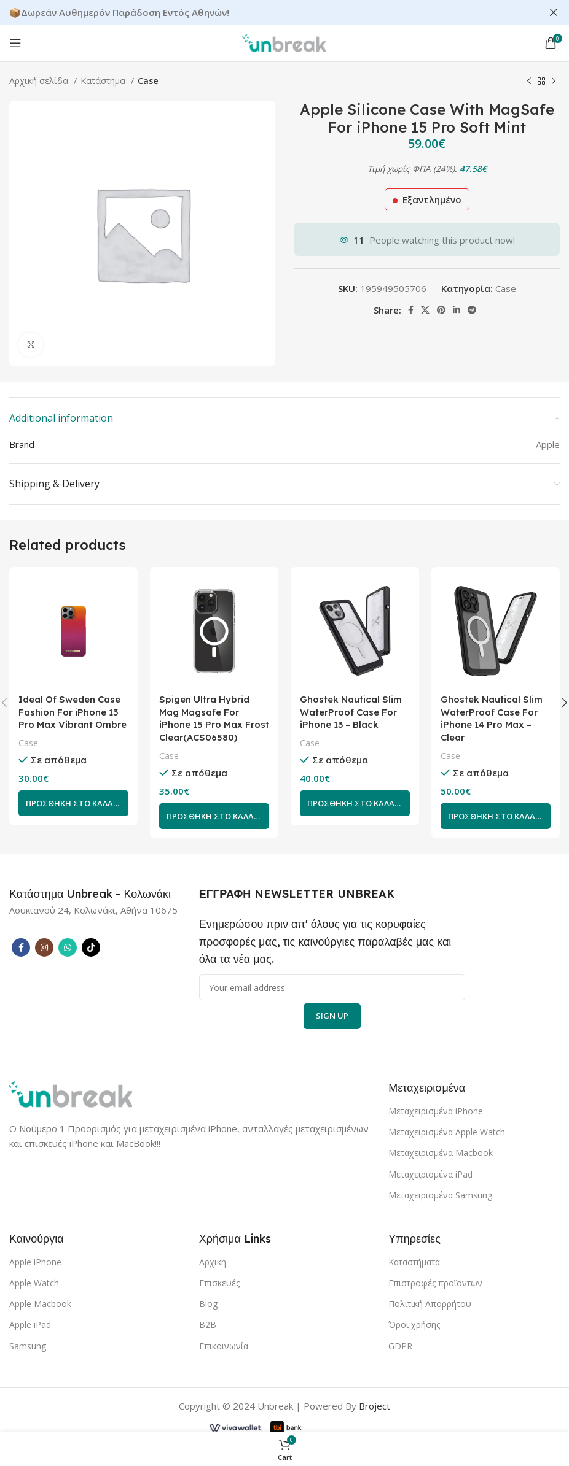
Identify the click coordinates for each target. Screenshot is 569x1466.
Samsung (27, 1346)
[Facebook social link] (410, 309)
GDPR (400, 1346)
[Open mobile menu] (15, 42)
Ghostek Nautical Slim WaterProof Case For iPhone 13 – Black (351, 712)
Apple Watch (34, 1283)
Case (148, 80)
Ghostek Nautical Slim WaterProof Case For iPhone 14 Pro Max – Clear (492, 718)
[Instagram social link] (44, 947)
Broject (374, 1406)
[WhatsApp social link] (67, 947)
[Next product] (553, 81)
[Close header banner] (553, 12)
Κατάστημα (104, 80)
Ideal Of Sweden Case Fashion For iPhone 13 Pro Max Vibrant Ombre (72, 712)
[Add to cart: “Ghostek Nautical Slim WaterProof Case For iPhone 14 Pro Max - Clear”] (496, 816)
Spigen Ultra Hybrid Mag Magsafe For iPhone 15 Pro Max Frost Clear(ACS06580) (214, 718)
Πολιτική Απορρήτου (429, 1304)
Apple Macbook (40, 1304)
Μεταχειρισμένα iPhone (435, 1111)
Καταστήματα (414, 1262)
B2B (207, 1325)
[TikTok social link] (91, 947)
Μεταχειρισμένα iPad (430, 1174)
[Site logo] (284, 41)
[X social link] (425, 309)
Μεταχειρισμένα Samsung (440, 1195)
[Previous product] (529, 81)
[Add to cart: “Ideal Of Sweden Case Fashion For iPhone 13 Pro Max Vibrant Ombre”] (73, 803)
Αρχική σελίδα (40, 80)
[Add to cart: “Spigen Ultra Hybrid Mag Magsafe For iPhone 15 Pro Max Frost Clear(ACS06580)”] (214, 816)
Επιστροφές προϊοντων (435, 1283)
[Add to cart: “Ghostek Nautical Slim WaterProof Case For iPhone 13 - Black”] (355, 803)
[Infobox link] (90, 894)
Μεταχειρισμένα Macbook (440, 1153)
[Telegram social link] (472, 309)
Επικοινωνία (223, 1346)
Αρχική (212, 1262)
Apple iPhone (35, 1262)
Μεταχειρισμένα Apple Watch (446, 1132)
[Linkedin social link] (456, 309)
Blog (208, 1304)
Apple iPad (30, 1325)
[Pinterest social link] (441, 309)
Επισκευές (219, 1283)
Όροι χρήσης (414, 1325)
